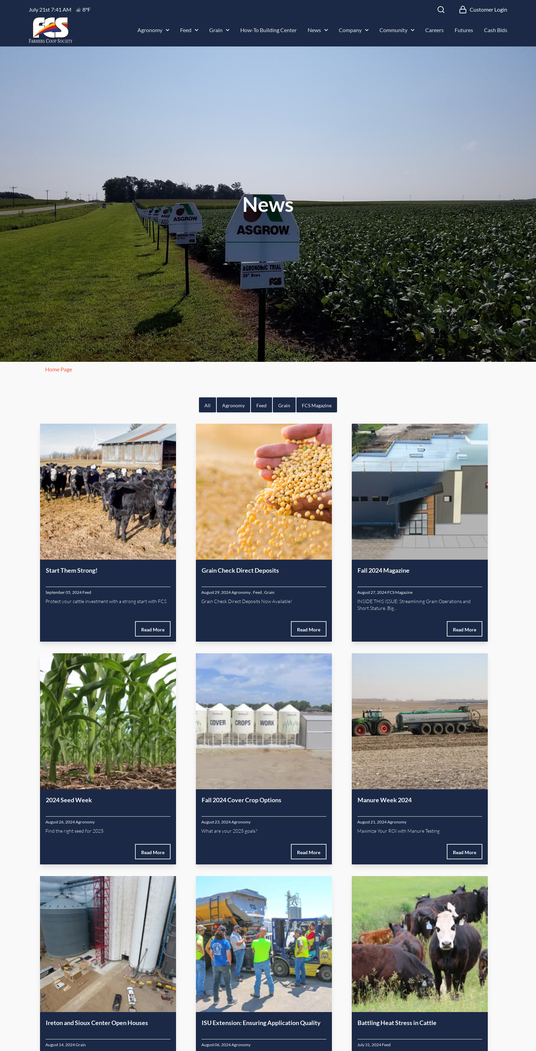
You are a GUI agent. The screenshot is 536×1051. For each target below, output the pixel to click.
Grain (219, 30)
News (318, 30)
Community (396, 30)
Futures (464, 30)
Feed (189, 30)
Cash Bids (495, 30)
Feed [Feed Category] (86, 592)
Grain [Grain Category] (269, 592)
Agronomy (153, 30)
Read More (152, 629)
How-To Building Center (268, 30)
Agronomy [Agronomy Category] (241, 592)
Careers (434, 30)
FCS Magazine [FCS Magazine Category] (400, 592)
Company (353, 30)
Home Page (58, 369)
